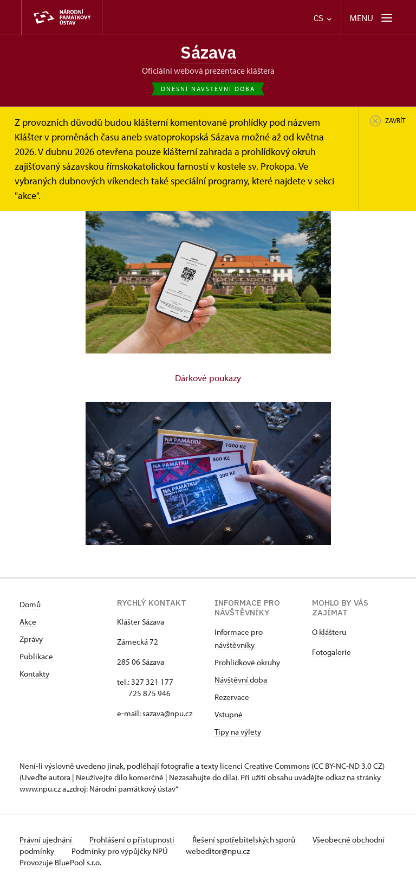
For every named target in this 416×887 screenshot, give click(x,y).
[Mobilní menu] (372, 17)
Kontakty (34, 673)
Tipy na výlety (237, 731)
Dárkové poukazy (208, 377)
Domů (30, 604)
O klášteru (329, 631)
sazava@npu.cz (167, 713)
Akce (28, 621)
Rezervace (231, 696)
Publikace (36, 656)
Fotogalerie (331, 651)
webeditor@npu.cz (255, 850)
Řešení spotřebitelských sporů (247, 839)
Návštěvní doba (240, 679)
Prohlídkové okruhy (247, 662)
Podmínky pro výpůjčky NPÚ (156, 850)
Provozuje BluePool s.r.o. (60, 862)
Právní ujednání (47, 839)
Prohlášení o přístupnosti (134, 839)
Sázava (208, 52)
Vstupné (228, 714)
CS (323, 18)
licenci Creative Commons (265, 765)
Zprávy (31, 638)
